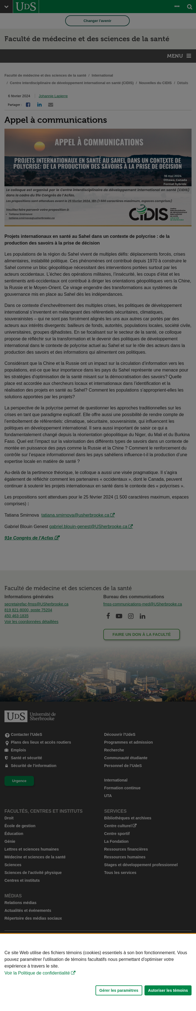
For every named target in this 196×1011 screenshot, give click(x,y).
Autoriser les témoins (168, 990)
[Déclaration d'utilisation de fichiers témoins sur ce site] (98, 972)
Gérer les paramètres (118, 990)
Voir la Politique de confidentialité (37, 973)
